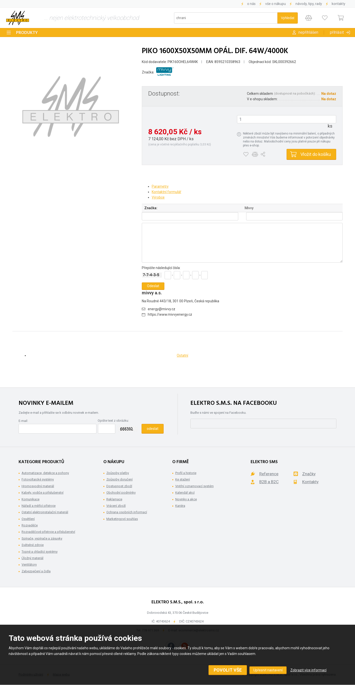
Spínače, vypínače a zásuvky (42, 538)
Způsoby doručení (119, 479)
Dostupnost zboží (119, 486)
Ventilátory (29, 564)
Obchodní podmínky (121, 492)
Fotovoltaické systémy (38, 479)
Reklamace (114, 499)
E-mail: (23, 421)
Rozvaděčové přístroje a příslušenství (48, 532)
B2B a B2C (269, 481)
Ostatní (182, 355)
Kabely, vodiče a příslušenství (42, 492)
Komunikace (30, 499)
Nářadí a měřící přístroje (39, 506)
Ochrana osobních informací (126, 512)
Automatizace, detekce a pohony (45, 473)
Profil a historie (185, 473)
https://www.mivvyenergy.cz (170, 314)
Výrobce (158, 197)
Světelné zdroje (33, 545)
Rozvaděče (30, 525)
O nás (251, 4)
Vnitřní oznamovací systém (194, 486)
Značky (309, 473)
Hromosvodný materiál (38, 486)
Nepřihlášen (308, 32)
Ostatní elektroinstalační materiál (45, 512)
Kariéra (180, 506)
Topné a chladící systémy (40, 551)
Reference (268, 473)
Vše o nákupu (275, 4)
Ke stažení (182, 479)
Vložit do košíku (315, 154)
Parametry (160, 186)
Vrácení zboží (116, 506)
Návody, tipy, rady (309, 4)
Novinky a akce (186, 499)
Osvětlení (28, 519)
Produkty (27, 32)
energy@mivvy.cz (161, 309)
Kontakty (338, 4)
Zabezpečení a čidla (36, 571)
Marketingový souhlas (122, 519)
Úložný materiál (32, 558)
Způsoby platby (117, 473)
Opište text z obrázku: (113, 420)
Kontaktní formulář (166, 192)
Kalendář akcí (185, 492)
